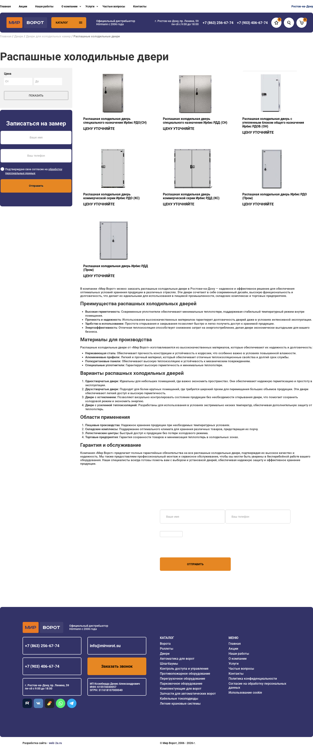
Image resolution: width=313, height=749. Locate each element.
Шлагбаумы (169, 663)
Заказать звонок (117, 666)
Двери (18, 36)
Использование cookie (245, 692)
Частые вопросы (113, 6)
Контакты (140, 6)
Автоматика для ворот (177, 658)
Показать (36, 95)
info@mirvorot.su (105, 645)
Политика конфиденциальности (253, 678)
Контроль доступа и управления (184, 668)
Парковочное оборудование (181, 683)
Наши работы (44, 6)
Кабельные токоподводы (179, 698)
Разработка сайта (35, 743)
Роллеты (166, 649)
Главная (5, 6)
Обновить (167, 529)
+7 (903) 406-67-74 (42, 666)
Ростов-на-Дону (302, 6)
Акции (23, 6)
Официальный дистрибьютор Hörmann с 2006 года (115, 22)
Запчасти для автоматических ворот (188, 693)
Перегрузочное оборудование (182, 678)
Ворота (165, 644)
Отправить (36, 185)
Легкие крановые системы (180, 703)
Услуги (89, 6)
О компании (69, 6)
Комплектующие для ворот (180, 688)
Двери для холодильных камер (48, 36)
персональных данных (175, 549)
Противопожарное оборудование (185, 673)
